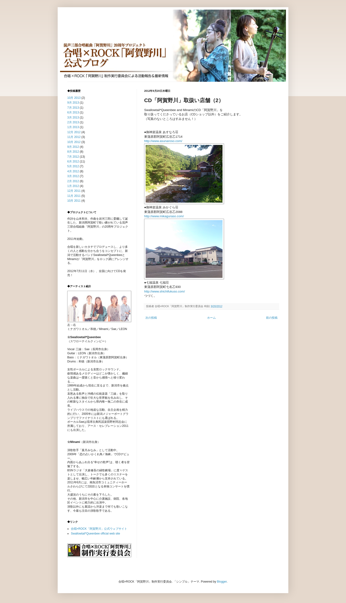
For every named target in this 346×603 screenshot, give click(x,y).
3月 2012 (73, 176)
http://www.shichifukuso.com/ (164, 291)
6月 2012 (73, 161)
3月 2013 (73, 117)
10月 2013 (73, 97)
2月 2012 (73, 181)
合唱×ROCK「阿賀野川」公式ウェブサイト (99, 528)
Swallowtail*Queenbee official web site (95, 533)
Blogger (222, 581)
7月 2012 (73, 156)
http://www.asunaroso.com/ (163, 141)
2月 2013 (73, 122)
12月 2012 (73, 132)
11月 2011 (73, 196)
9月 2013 (73, 102)
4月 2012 (73, 171)
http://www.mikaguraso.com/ (164, 216)
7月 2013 (73, 107)
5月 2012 (73, 166)
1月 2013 (73, 127)
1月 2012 (73, 186)
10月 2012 (73, 142)
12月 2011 (73, 191)
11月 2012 (73, 137)
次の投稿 (151, 317)
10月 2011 (73, 200)
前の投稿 (272, 317)
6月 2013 (73, 112)
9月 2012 (73, 147)
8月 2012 (73, 151)
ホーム (211, 317)
